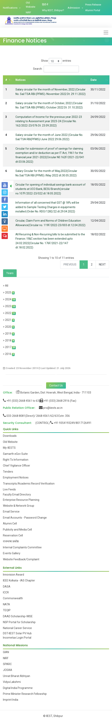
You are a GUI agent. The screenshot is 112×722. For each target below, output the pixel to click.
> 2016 (9, 354)
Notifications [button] (10, 7)
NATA (6, 604)
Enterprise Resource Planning (21, 499)
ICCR (6, 592)
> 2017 (9, 347)
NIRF (28, 12)
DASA (6, 586)
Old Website (30, 4)
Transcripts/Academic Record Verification (29, 483)
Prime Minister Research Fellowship (25, 693)
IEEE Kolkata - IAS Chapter (19, 580)
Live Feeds (9, 489)
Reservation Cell (13, 535)
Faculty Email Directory (17, 494)
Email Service (11, 511)
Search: (56, 69)
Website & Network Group (18, 505)
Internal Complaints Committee (22, 547)
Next (102, 264)
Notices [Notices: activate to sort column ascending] (20, 79)
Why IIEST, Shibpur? (53, 10)
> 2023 (9, 306)
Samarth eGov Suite (15, 453)
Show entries (56, 61)
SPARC (7, 664)
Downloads (10, 435)
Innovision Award (13, 574)
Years (9, 273)
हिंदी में (45, 4)
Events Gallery (11, 553)
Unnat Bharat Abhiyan (16, 676)
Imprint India (10, 699)
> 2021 (9, 320)
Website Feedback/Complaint (21, 559)
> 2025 (9, 292)
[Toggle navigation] (106, 32)
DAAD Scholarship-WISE (18, 616)
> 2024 (9, 299)
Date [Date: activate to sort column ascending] (93, 79)
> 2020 (9, 327)
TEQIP (7, 610)
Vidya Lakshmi (12, 681)
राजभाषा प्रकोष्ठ (11, 541)
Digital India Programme (18, 688)
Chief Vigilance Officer (16, 465)
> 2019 (9, 334)
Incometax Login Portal (17, 637)
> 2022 (9, 313)
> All (5, 285)
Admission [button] (74, 7)
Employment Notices (16, 477)
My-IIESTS (9, 447)
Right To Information (15, 459)
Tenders (8, 471)
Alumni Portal (92, 10)
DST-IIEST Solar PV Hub (17, 633)
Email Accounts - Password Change (25, 517)
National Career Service (17, 628)
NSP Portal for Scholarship (19, 622)
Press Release (93, 4)
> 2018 (9, 340)
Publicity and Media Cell (17, 529)
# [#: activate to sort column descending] (6, 79)
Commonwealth (13, 598)
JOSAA (7, 669)
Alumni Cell (10, 523)
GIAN (6, 652)
